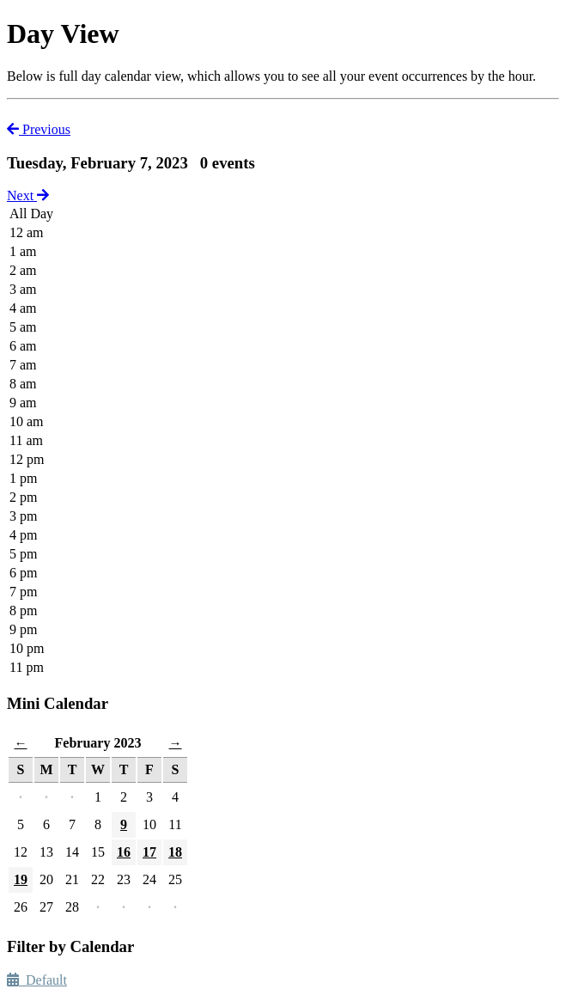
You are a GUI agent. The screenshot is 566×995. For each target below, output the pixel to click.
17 (149, 852)
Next (28, 195)
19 (20, 879)
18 (175, 852)
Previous (38, 129)
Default (37, 980)
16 (124, 852)
